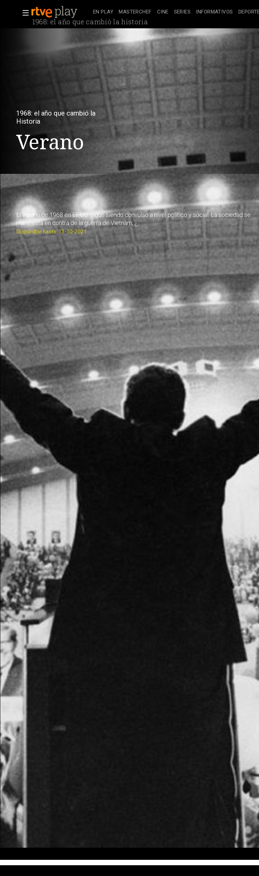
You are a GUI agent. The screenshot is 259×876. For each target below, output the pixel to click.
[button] (23, 12)
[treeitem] (103, 12)
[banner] (60, 12)
